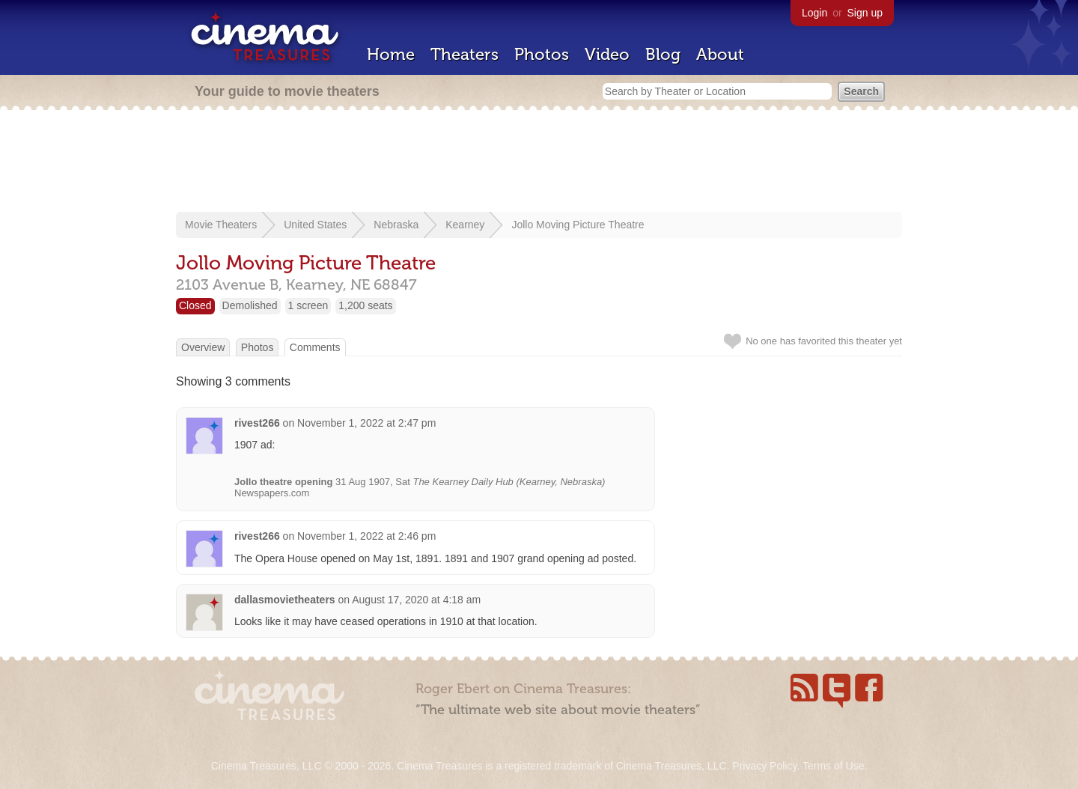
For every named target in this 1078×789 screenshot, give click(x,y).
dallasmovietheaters (284, 600)
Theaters (464, 54)
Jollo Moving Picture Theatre (577, 225)
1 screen (308, 305)
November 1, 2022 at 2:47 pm (366, 423)
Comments (315, 347)
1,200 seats (365, 305)
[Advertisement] (539, 162)
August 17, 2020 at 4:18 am (416, 600)
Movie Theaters (221, 225)
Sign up (865, 13)
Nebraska (396, 225)
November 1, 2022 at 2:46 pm (366, 536)
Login (814, 13)
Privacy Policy (764, 766)
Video (607, 54)
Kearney (464, 225)
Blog (662, 54)
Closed (195, 305)
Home (391, 54)
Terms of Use (833, 766)
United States (315, 225)
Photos (541, 54)
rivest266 (257, 423)
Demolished (250, 305)
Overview (203, 347)
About (720, 54)
